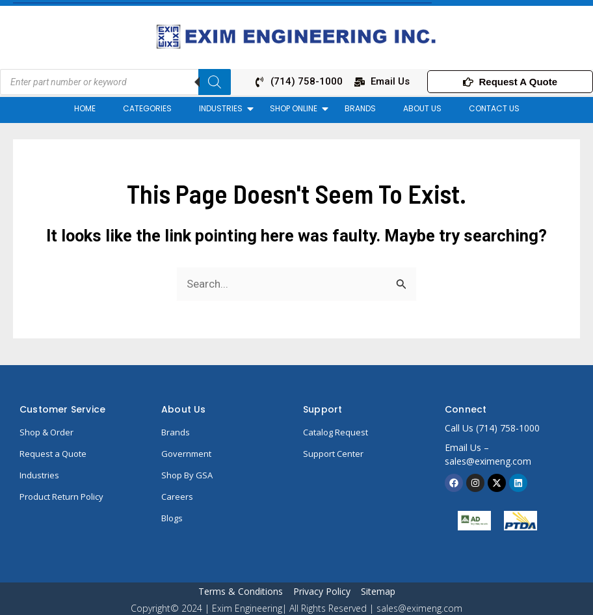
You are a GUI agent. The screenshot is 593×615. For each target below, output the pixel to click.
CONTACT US (494, 108)
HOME (85, 108)
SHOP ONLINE (297, 108)
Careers (177, 496)
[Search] (214, 82)
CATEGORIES (147, 108)
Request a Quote (53, 453)
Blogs (172, 518)
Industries (39, 475)
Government (186, 453)
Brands (175, 432)
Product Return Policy (61, 496)
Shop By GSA (187, 475)
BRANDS (360, 108)
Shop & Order (46, 432)
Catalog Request (335, 432)
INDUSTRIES (224, 108)
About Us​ (183, 409)
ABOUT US (422, 108)
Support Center (333, 453)
